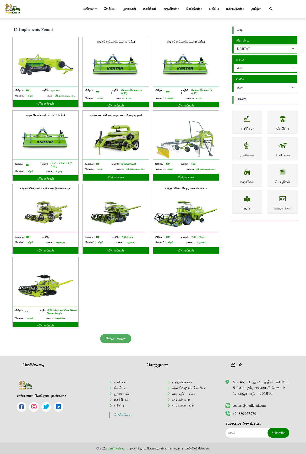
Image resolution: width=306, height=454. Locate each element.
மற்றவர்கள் (235, 9)
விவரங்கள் (45, 104)
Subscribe (278, 433)
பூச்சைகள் (129, 9)
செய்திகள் (194, 9)
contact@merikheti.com (245, 405)
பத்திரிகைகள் (182, 382)
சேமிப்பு (109, 9)
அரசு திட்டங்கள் (184, 394)
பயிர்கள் (90, 9)
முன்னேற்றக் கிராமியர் (189, 388)
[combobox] (265, 48)
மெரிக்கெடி (122, 415)
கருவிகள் (172, 9)
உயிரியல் (149, 9)
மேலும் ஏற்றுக (116, 338)
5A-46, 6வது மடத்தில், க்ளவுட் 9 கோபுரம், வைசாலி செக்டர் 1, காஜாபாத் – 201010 (261, 387)
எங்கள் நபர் (181, 399)
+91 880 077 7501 (241, 414)
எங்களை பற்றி (183, 405)
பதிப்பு (214, 9)
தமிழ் (256, 9)
